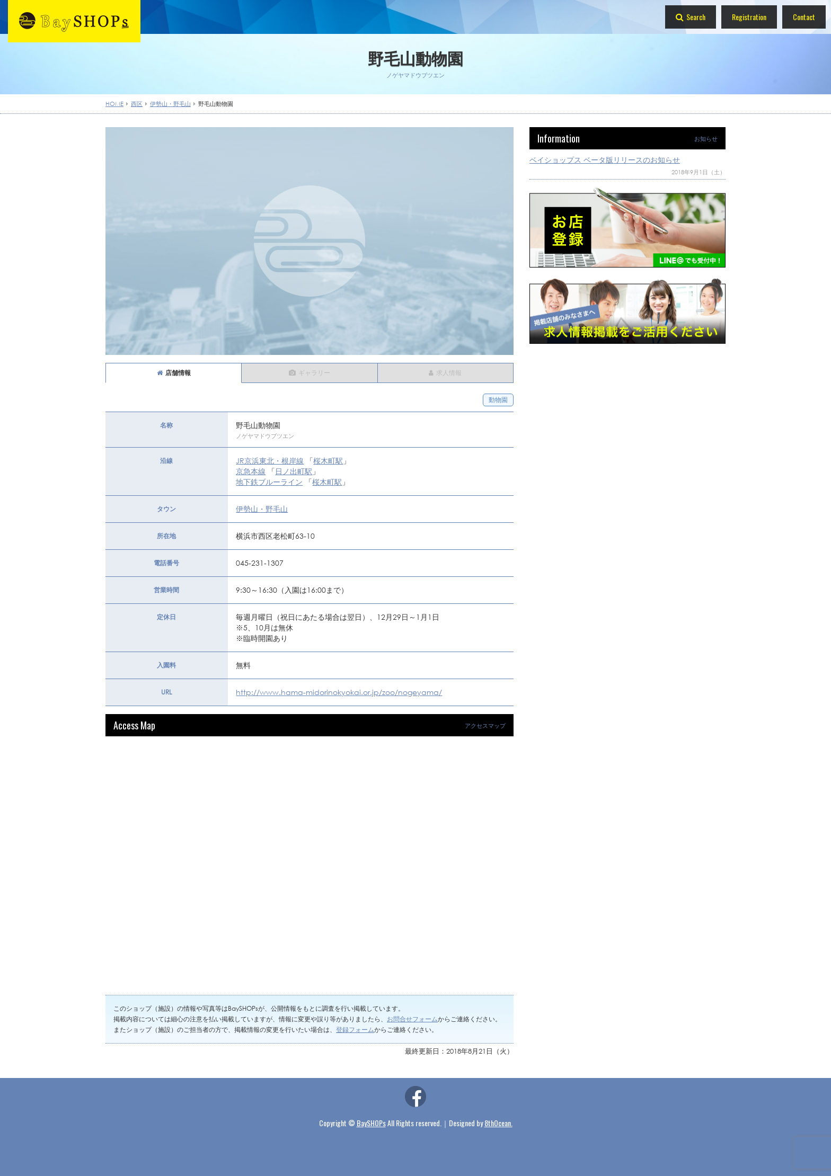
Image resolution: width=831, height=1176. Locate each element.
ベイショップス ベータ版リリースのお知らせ (604, 160)
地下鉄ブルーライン (269, 482)
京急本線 (251, 471)
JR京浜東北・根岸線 (270, 461)
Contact (804, 16)
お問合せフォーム (412, 1018)
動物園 (498, 399)
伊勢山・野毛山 (262, 509)
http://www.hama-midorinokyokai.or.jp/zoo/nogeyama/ (339, 692)
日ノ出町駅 (293, 471)
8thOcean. (498, 1122)
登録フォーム (355, 1029)
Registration (749, 16)
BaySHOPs (371, 1122)
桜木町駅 (328, 461)
